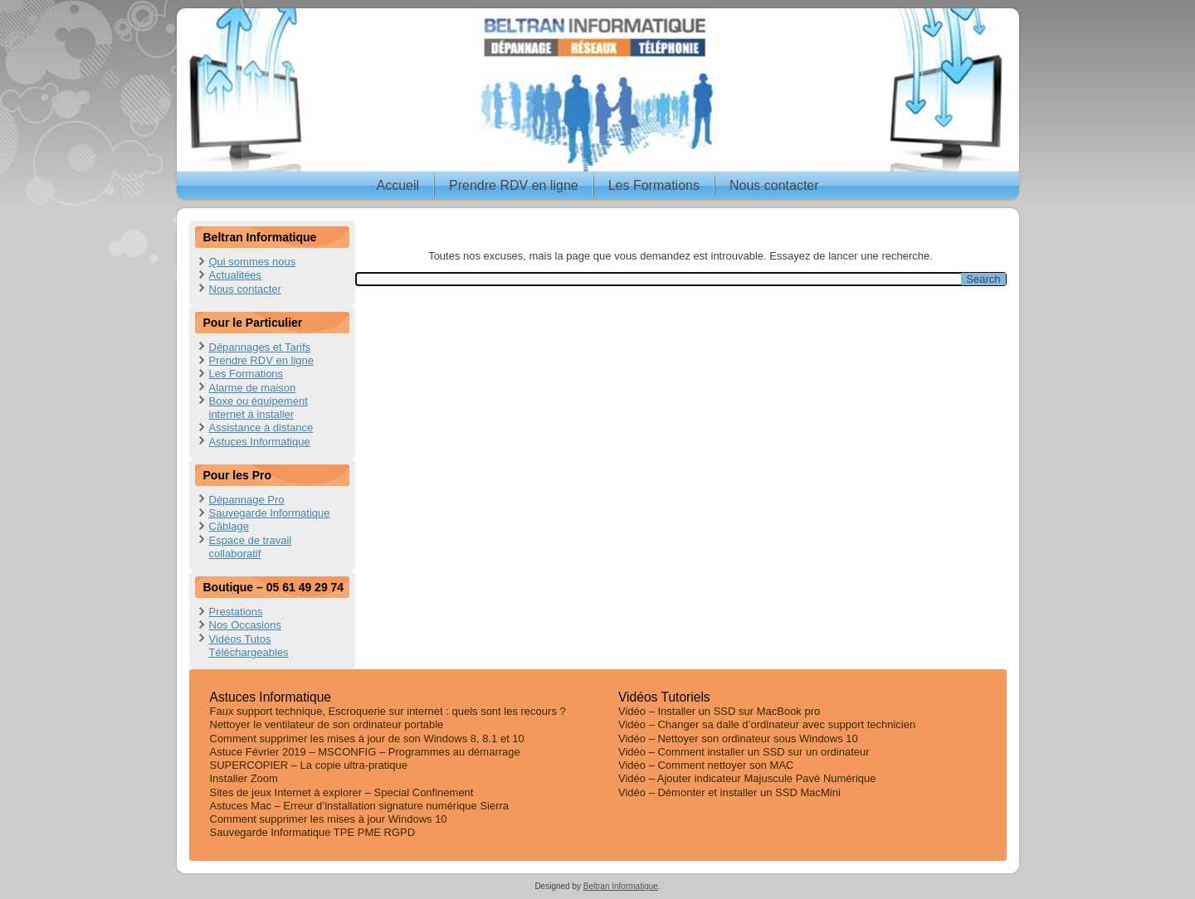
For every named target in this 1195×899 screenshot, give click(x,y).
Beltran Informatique (620, 886)
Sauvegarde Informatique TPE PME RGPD (313, 832)
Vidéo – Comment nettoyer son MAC (705, 765)
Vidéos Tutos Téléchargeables (249, 645)
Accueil (397, 185)
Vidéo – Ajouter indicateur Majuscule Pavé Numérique (747, 778)
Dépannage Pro (247, 499)
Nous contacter (774, 185)
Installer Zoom (244, 778)
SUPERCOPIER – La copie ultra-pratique (308, 765)
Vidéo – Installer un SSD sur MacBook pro (719, 711)
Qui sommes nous (252, 261)
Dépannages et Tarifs (260, 347)
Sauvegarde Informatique (269, 513)
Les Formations (654, 185)
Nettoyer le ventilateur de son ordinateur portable (327, 724)
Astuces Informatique (259, 441)
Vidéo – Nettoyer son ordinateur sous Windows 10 (738, 738)
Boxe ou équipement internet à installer (258, 407)
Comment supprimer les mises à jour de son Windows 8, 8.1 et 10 (367, 738)
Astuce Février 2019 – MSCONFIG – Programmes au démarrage (365, 752)
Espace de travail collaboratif (250, 547)
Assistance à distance (261, 427)
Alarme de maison (252, 387)
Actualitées (235, 275)
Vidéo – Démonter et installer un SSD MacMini (729, 792)
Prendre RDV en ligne (513, 185)
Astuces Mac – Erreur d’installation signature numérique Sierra (360, 805)
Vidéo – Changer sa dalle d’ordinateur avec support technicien (766, 724)
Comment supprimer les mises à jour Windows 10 (328, 819)
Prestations (236, 611)
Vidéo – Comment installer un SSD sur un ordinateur (744, 752)
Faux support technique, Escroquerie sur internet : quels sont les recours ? (388, 711)
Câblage (229, 526)
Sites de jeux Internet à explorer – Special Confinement (342, 792)
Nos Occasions (245, 625)
